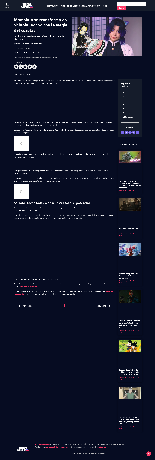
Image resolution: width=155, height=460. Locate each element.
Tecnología (127, 113)
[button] (16, 66)
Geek (125, 105)
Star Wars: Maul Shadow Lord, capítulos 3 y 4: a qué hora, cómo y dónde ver (129, 323)
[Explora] (7, 4)
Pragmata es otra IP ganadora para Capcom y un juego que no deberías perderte (130, 184)
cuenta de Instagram (28, 286)
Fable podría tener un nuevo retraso (128, 229)
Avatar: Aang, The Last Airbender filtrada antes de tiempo (129, 275)
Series (125, 109)
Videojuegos (128, 117)
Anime (35, 53)
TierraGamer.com (42, 444)
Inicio (18, 53)
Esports (126, 101)
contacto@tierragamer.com (58, 447)
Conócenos (101, 447)
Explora (7, 7)
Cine (124, 97)
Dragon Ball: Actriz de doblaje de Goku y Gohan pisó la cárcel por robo (130, 372)
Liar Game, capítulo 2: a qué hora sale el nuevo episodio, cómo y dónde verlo (129, 420)
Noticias (27, 53)
